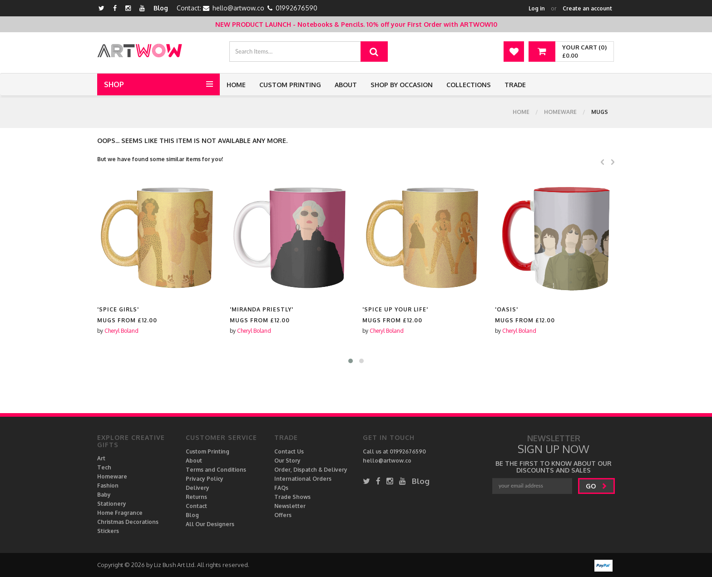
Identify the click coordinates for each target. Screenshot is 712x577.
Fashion (108, 485)
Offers (283, 515)
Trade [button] (515, 85)
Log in (537, 8)
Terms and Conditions (216, 469)
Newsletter (290, 506)
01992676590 (296, 8)
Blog (160, 8)
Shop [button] (114, 84)
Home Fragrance (120, 512)
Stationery (111, 503)
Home (236, 85)
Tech (104, 467)
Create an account (587, 8)
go (596, 486)
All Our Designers (210, 524)
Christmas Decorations (127, 521)
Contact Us (289, 451)
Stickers (108, 531)
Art (101, 458)
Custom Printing (290, 85)
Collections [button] (468, 85)
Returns (196, 496)
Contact (196, 506)
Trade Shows (292, 496)
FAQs (281, 487)
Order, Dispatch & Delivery (310, 469)
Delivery (197, 487)
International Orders (302, 478)
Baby (104, 494)
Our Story (287, 460)
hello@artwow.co (238, 8)
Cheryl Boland (121, 330)
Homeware (560, 111)
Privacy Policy (204, 478)
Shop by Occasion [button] (402, 85)
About (346, 85)
